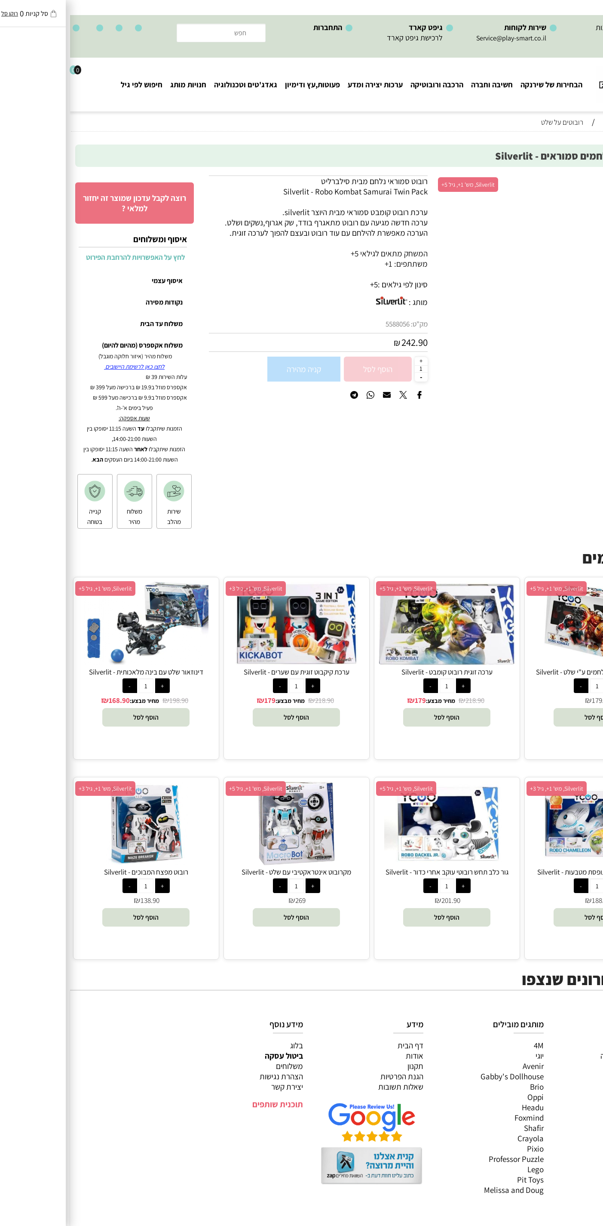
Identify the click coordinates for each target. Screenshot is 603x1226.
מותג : (348, 302)
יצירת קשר (217, 1086)
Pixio (465, 1148)
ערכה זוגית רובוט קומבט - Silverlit (376, 672)
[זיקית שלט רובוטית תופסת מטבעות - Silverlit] (526, 862)
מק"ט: (349, 324)
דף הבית (340, 1045)
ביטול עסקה (214, 1055)
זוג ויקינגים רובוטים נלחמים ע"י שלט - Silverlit (527, 672)
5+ (304, 284)
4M (469, 1045)
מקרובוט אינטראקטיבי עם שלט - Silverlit (226, 872)
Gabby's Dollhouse (442, 1076)
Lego (465, 1169)
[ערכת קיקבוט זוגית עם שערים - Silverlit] (226, 662)
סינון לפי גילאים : (333, 284)
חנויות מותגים (573, 1107)
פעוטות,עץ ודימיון (242, 84)
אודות (344, 1055)
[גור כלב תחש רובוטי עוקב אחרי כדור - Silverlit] (376, 862)
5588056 (327, 324)
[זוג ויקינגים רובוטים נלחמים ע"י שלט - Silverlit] (527, 662)
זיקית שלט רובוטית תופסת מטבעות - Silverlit (527, 872)
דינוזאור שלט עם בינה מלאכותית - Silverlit (76, 672)
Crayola (460, 1138)
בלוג (226, 1045)
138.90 (79, 900)
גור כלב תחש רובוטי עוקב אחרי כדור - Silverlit (376, 872)
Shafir (464, 1128)
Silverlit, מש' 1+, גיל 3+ (185, 588)
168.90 (49, 700)
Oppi (465, 1097)
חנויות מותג (118, 84)
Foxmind (459, 1117)
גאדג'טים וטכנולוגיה (175, 84)
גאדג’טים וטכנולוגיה (564, 1097)
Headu (463, 1107)
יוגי (469, 1055)
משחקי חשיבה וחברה (562, 1055)
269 (230, 900)
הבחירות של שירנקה (481, 84)
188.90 (531, 900)
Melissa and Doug (444, 1190)
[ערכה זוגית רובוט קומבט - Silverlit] (376, 662)
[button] (527, 717)
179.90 (531, 700)
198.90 (108, 700)
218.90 (404, 700)
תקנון (345, 1066)
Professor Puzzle (446, 1159)
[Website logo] (561, 81)
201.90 (380, 900)
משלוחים (219, 1066)
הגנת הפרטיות (331, 1076)
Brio (467, 1086)
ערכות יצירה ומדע (305, 84)
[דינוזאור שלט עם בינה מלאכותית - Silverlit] (75, 662)
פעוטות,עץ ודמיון (569, 1086)
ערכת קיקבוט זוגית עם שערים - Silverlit (226, 672)
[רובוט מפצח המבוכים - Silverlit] (76, 862)
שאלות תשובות (330, 1086)
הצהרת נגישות (211, 1076)
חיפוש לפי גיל (71, 84)
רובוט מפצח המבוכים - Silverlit (76, 872)
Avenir (463, 1066)
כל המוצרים (576, 1045)
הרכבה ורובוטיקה (366, 84)
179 (350, 700)
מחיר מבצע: (370, 701)
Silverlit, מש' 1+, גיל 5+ (398, 184)
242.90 (344, 342)
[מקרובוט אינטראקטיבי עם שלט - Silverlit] (226, 862)
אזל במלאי (579, 180)
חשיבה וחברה (422, 84)
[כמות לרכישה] (351, 368)
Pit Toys (460, 1179)
